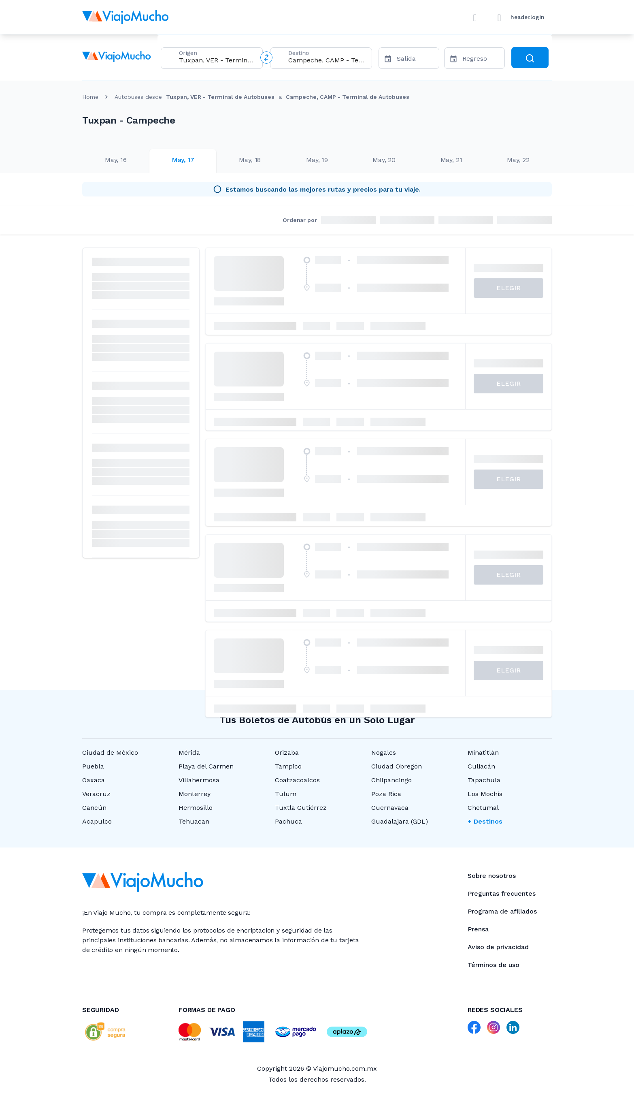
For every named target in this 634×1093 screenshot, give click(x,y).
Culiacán (481, 766)
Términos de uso (493, 965)
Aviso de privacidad (498, 947)
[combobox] (217, 60)
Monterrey (195, 794)
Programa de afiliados (502, 911)
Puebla (93, 766)
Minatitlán (483, 752)
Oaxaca (93, 780)
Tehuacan (194, 821)
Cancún (94, 807)
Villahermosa (199, 780)
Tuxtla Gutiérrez (301, 807)
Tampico (288, 766)
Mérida (189, 752)
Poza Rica (386, 794)
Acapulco (97, 821)
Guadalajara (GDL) (399, 821)
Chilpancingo (391, 780)
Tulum (285, 794)
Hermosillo (196, 807)
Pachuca (288, 821)
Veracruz (96, 794)
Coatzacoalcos (297, 780)
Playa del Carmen (206, 766)
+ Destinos (485, 821)
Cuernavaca (389, 807)
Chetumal (483, 807)
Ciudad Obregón (396, 766)
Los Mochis (485, 794)
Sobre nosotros (492, 876)
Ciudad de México (110, 752)
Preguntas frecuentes (502, 893)
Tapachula (484, 780)
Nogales (383, 752)
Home (90, 97)
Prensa (478, 929)
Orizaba (287, 752)
